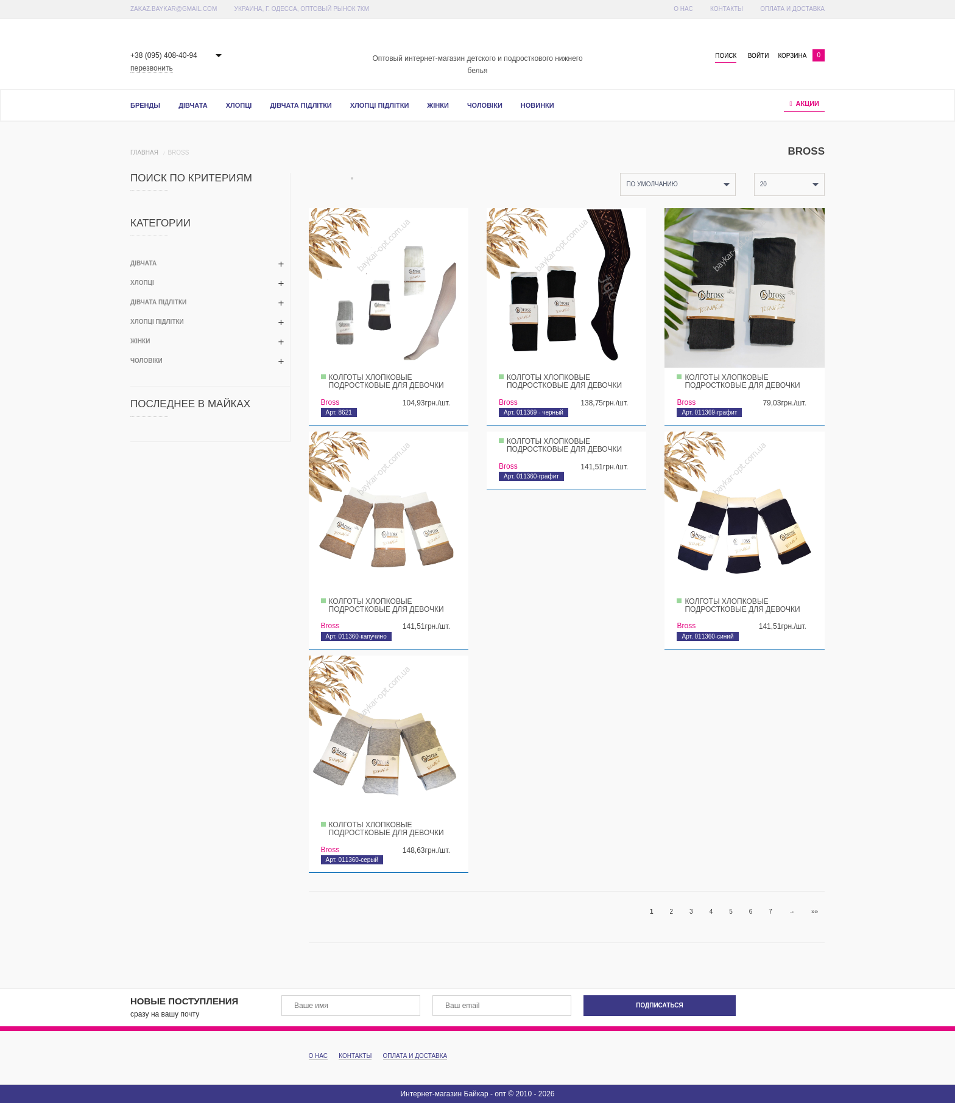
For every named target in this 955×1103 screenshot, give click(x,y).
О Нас (683, 8)
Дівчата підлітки (300, 105)
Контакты (726, 8)
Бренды (145, 105)
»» (814, 911)
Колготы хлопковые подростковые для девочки (386, 381)
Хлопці (239, 105)
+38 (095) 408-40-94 (163, 55)
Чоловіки (484, 105)
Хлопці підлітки (379, 105)
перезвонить (151, 68)
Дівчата (193, 105)
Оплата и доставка (792, 8)
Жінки (438, 105)
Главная (144, 152)
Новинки (537, 105)
